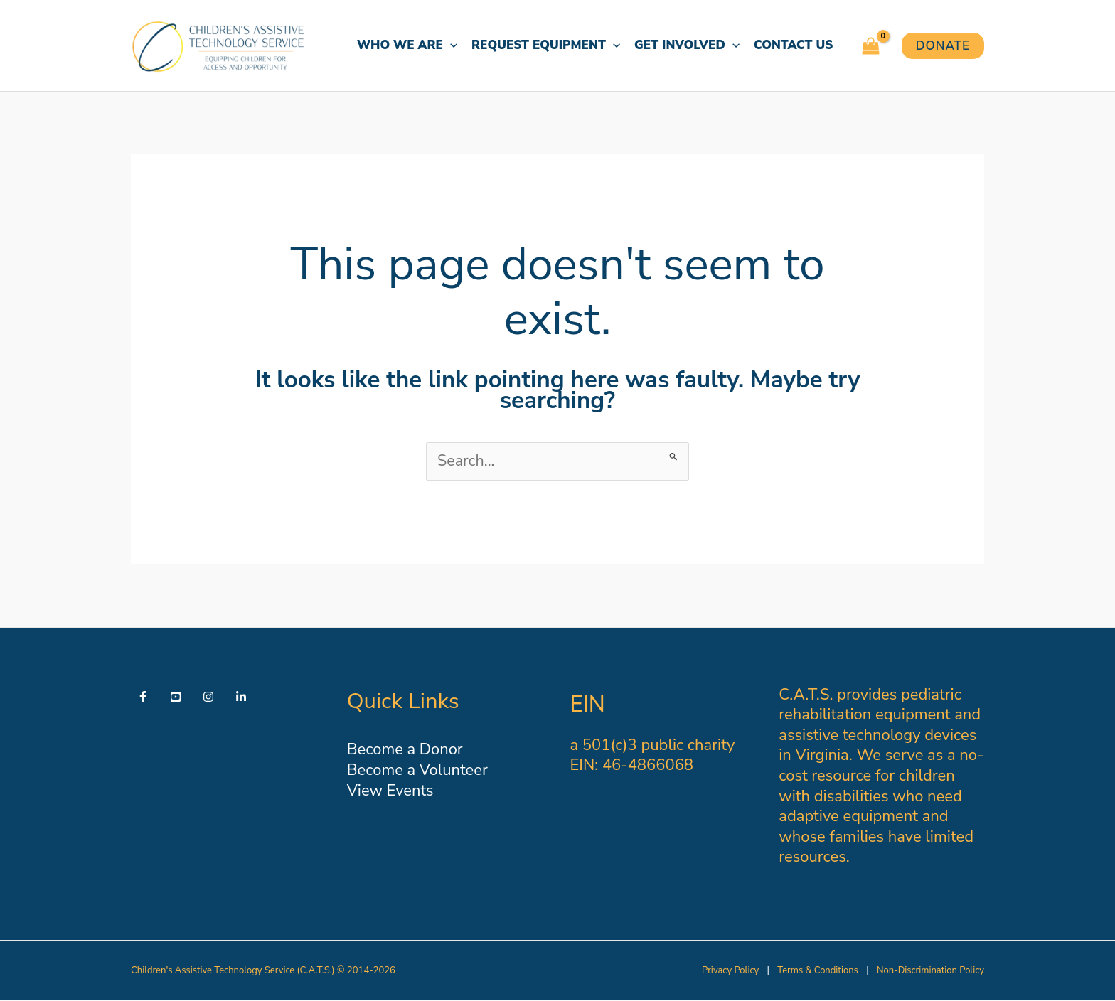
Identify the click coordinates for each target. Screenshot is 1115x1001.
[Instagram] (208, 697)
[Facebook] (143, 697)
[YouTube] (176, 697)
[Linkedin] (241, 697)
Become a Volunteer (418, 770)
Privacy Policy (730, 970)
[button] (450, 45)
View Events (390, 790)
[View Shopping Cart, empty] (870, 46)
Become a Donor (405, 750)
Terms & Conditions (817, 970)
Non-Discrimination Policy (930, 970)
